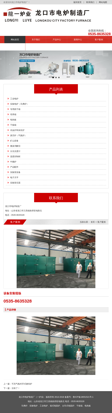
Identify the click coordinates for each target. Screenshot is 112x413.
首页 (93, 222)
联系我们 (90, 2)
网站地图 (103, 2)
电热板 (13, 120)
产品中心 (57, 39)
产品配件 (14, 167)
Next (108, 65)
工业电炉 (14, 98)
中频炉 (13, 162)
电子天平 (14, 177)
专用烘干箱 (15, 109)
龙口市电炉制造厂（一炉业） (32, 397)
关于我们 (36, 39)
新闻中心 (78, 39)
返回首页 (77, 2)
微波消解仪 (15, 146)
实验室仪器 (15, 183)
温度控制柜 (15, 156)
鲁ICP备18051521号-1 (83, 397)
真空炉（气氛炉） (18, 135)
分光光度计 (15, 151)
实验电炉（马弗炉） (19, 104)
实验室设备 (15, 172)
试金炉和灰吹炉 (17, 130)
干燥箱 (13, 125)
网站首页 (15, 39)
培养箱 (13, 114)
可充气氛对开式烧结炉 (22, 384)
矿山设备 (14, 141)
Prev (3, 65)
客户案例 (99, 39)
